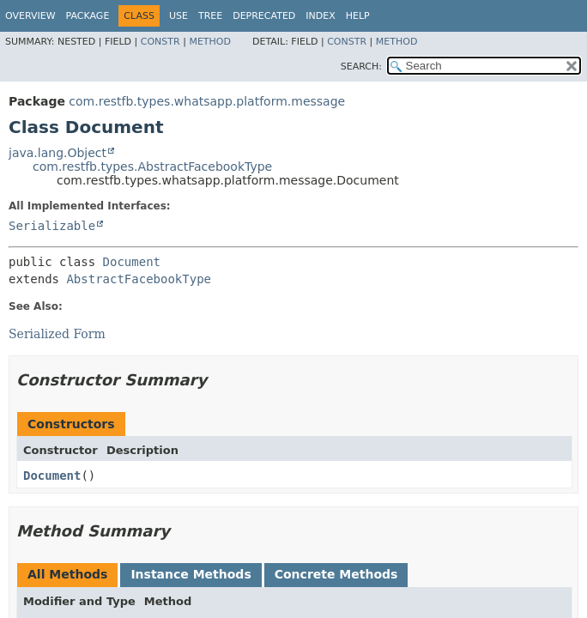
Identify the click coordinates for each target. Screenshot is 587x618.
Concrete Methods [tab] (336, 574)
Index (320, 15)
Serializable (52, 226)
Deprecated (264, 15)
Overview (30, 15)
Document (131, 262)
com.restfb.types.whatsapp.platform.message (207, 101)
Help (358, 15)
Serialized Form (57, 334)
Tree (210, 15)
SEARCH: (361, 66)
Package (88, 15)
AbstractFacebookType (138, 279)
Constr (160, 41)
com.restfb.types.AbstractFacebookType (152, 166)
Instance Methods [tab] (190, 574)
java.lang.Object (57, 153)
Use (178, 15)
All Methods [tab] (67, 574)
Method (210, 41)
